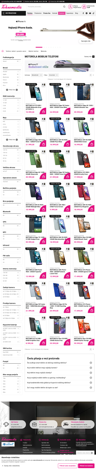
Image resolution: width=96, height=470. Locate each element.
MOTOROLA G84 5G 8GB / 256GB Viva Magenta (83, 206)
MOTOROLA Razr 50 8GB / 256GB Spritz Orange (83, 339)
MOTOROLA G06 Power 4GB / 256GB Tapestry (34, 271)
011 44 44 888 (43, 424)
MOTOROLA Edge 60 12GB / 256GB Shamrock (35, 173)
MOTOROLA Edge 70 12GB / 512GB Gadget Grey (35, 238)
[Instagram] (87, 13)
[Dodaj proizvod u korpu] (43, 111)
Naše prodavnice (27, 445)
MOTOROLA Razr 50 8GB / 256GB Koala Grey (59, 339)
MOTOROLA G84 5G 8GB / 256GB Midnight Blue (35, 206)
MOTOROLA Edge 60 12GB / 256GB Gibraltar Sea (83, 106)
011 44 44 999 (15, 424)
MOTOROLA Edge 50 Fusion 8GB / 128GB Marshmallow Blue (35, 306)
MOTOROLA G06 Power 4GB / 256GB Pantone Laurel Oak (58, 271)
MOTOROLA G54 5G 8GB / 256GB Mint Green (83, 141)
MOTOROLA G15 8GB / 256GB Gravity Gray (82, 173)
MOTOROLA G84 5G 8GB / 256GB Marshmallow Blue (59, 238)
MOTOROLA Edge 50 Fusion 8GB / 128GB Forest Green (59, 173)
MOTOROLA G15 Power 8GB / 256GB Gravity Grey (83, 305)
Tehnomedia (12, 7)
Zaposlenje (69, 13)
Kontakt (54, 13)
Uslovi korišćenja (46, 447)
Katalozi (61, 13)
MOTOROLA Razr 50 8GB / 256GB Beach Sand (83, 238)
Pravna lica (26, 450)
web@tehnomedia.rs (16, 427)
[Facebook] (83, 13)
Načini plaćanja (46, 445)
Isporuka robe (45, 442)
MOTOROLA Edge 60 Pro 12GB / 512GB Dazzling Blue (58, 306)
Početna (30, 13)
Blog (76, 13)
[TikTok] (93, 13)
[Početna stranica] (3, 51)
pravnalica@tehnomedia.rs (46, 427)
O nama (25, 442)
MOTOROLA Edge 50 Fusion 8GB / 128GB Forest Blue (35, 141)
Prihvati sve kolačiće (86, 466)
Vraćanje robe (64, 445)
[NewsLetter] (92, 453)
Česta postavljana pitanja (48, 452)
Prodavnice (37, 13)
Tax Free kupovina (46, 450)
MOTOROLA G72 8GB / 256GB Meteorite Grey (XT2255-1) (33, 107)
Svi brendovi (63, 442)
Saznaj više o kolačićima (12, 466)
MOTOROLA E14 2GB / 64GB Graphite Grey (33, 339)
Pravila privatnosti (28, 452)
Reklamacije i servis (65, 447)
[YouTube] (90, 13)
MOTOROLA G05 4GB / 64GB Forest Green (58, 206)
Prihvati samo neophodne (68, 466)
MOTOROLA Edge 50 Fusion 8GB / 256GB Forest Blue (59, 106)
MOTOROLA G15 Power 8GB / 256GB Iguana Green (83, 271)
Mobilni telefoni (34, 51)
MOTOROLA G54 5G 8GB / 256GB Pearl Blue (59, 141)
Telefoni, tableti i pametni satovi (16, 51)
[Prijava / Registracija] (74, 6)
